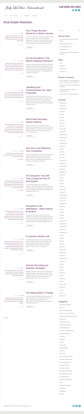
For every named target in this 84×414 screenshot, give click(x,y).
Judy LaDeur (15, 37)
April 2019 (62, 123)
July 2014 (62, 264)
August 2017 (62, 175)
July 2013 (62, 275)
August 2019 (62, 111)
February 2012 (63, 284)
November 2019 (63, 103)
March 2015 (62, 247)
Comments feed (63, 68)
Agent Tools (62, 307)
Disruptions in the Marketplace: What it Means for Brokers (39, 209)
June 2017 (62, 177)
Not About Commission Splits (66, 356)
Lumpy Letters (63, 345)
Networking (62, 350)
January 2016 (63, 221)
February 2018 (63, 160)
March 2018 (62, 157)
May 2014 (62, 270)
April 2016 (62, 218)
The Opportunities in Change (39, 293)
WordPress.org (63, 71)
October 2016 (63, 200)
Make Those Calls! (64, 49)
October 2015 (63, 229)
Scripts (61, 382)
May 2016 (62, 215)
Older (5, 317)
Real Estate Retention (14, 39)
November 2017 (63, 166)
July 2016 (62, 209)
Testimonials (27, 15)
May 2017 (62, 180)
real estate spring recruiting (17, 156)
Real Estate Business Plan (65, 362)
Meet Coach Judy (13, 15)
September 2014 (63, 258)
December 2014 (63, 252)
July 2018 (62, 149)
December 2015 (63, 223)
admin (22, 33)
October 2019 (63, 105)
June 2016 (62, 212)
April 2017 (62, 183)
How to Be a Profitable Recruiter (14, 64)
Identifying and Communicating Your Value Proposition (38, 90)
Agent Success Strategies (65, 304)
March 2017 (62, 186)
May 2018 (62, 154)
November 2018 (63, 137)
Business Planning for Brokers (66, 43)
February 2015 (63, 249)
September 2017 (63, 172)
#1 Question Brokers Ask (37, 236)
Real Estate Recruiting (16, 95)
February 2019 (63, 128)
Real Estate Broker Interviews (66, 359)
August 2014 (62, 261)
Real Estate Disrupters (13, 66)
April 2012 (62, 281)
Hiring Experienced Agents (65, 324)
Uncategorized (63, 391)
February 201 (62, 295)
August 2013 (62, 272)
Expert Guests (63, 319)
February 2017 (63, 189)
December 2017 (63, 163)
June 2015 (62, 238)
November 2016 (63, 198)
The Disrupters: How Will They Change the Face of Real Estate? (38, 178)
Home (6, 15)
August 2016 (62, 206)
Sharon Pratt (62, 85)
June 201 (62, 290)
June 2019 (62, 117)
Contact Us (34, 15)
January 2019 (63, 131)
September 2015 (63, 232)
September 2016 (63, 203)
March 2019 (62, 126)
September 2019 (63, 108)
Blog (21, 15)
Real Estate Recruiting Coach (15, 68)
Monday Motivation (64, 348)
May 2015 (62, 241)
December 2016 (63, 195)
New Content (18, 127)
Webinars (21, 132)
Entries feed (62, 65)
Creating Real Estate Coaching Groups (68, 316)
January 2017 (63, 192)
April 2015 (62, 244)
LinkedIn (61, 342)
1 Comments (20, 159)
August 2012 (62, 278)
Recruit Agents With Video (65, 46)
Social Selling (62, 388)
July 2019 (62, 114)
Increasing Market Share (65, 333)
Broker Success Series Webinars (67, 313)
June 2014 (62, 267)
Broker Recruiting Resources (12, 35)
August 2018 (62, 146)
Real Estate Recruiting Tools (17, 248)
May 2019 (62, 120)
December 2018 (63, 134)
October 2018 (63, 140)
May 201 (61, 293)
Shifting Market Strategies (65, 385)
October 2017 (63, 169)
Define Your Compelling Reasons (71, 94)
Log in (61, 63)
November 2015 (63, 226)
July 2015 (62, 235)
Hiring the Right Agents (65, 327)
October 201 (62, 287)
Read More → (30, 47)
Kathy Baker (62, 339)
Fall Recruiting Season (11, 153)
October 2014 (63, 255)
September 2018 (63, 143)
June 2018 (62, 152)
